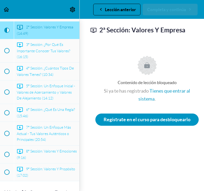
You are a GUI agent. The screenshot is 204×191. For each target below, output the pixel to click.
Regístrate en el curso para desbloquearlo (147, 119)
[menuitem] (72, 9)
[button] (6, 9)
